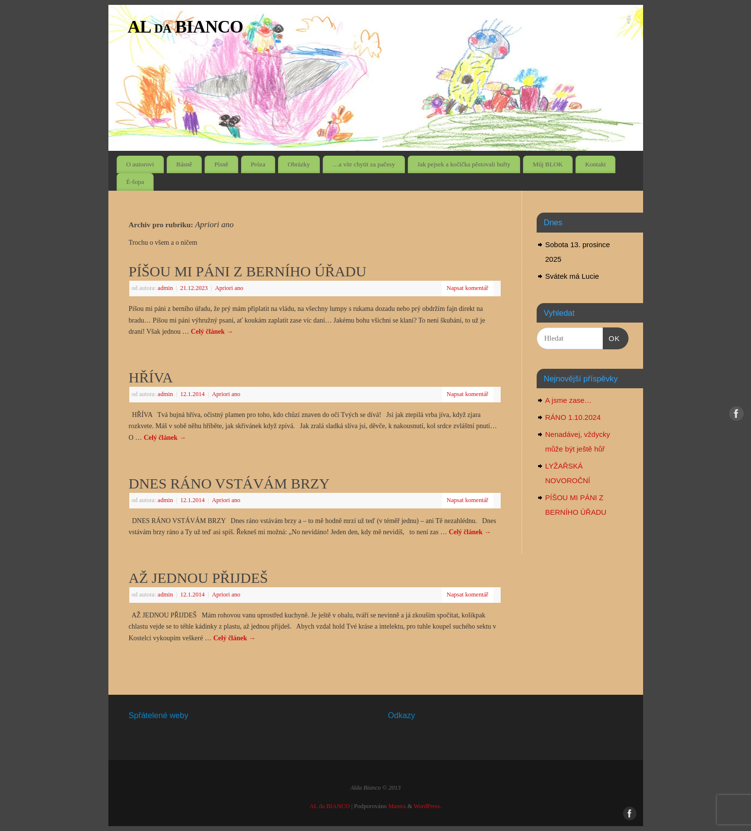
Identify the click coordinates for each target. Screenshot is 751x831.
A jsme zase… (568, 400)
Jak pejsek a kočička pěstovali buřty (464, 164)
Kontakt (595, 164)
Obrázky (299, 164)
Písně (221, 164)
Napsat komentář (468, 288)
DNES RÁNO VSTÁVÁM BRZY (229, 483)
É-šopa (135, 181)
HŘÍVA (151, 377)
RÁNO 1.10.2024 (573, 417)
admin (165, 288)
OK (611, 337)
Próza (258, 164)
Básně (184, 164)
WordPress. (427, 806)
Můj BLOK (548, 164)
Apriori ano (229, 288)
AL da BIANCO (186, 26)
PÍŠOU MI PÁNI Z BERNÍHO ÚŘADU (248, 271)
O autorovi (140, 164)
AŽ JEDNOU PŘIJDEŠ (198, 578)
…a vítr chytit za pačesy (363, 164)
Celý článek (212, 331)
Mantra (397, 806)
